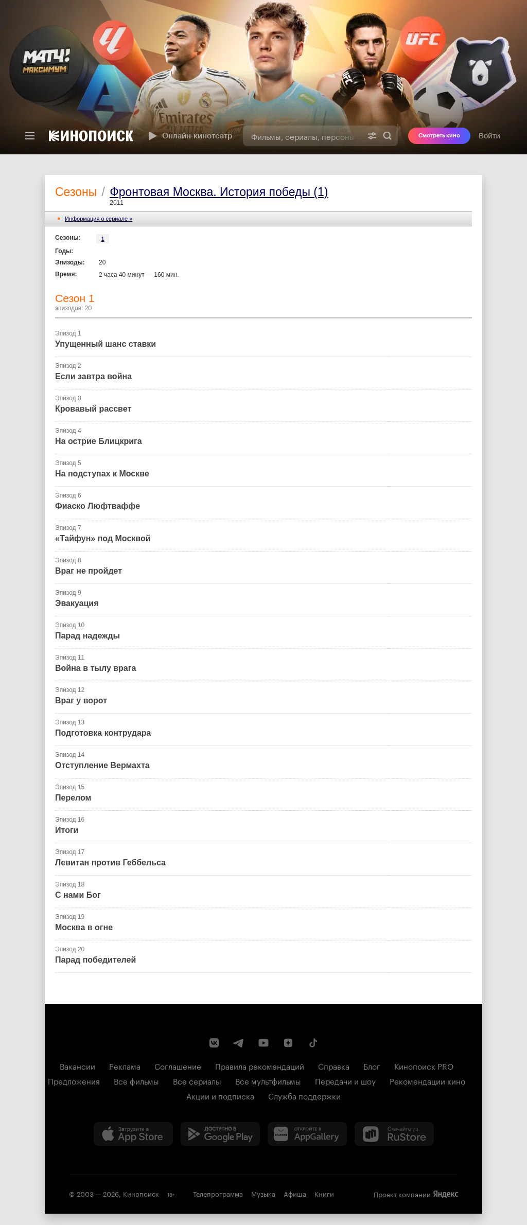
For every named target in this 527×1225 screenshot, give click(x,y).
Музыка (263, 1193)
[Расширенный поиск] (372, 136)
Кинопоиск (141, 1193)
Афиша (295, 1193)
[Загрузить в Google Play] (220, 1134)
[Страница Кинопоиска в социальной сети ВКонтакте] (214, 1043)
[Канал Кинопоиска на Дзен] (288, 1043)
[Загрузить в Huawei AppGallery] (307, 1134)
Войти (489, 135)
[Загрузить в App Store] (133, 1134)
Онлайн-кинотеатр (189, 136)
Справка (333, 1065)
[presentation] (263, 77)
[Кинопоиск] (91, 135)
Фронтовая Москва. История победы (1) (219, 192)
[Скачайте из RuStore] (394, 1134)
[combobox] (302, 136)
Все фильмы (136, 1080)
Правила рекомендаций (259, 1065)
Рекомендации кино (427, 1080)
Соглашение (177, 1065)
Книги (324, 1193)
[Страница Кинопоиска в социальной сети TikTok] (313, 1043)
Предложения (74, 1080)
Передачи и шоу (345, 1080)
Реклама (124, 1065)
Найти (387, 136)
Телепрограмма (218, 1193)
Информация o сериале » (98, 219)
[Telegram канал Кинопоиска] (239, 1043)
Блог (371, 1065)
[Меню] (30, 136)
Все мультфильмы (268, 1080)
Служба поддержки (304, 1095)
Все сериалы (197, 1080)
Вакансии (77, 1065)
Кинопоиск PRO (423, 1065)
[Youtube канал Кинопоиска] (263, 1043)
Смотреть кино (439, 135)
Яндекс (445, 1194)
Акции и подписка (220, 1095)
